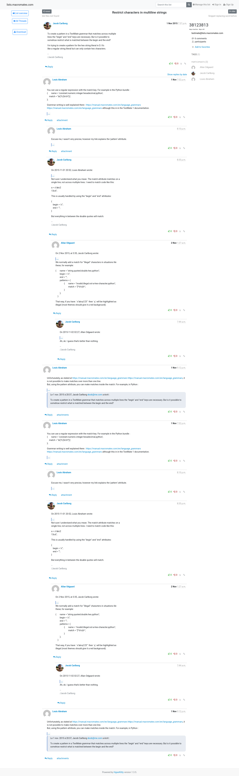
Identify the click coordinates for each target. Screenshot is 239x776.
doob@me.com (95, 394)
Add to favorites (200, 47)
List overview (19, 13)
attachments (63, 415)
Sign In (216, 4)
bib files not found (50, 16)
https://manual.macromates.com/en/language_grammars (113, 105)
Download (20, 32)
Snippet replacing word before (222, 16)
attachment (62, 120)
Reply (49, 67)
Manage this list (201, 4)
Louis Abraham (59, 79)
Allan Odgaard (68, 243)
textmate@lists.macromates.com (207, 33)
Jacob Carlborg (60, 23)
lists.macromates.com (20, 4)
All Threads (19, 21)
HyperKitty (119, 772)
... (49, 113)
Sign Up (228, 4)
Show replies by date (177, 74)
